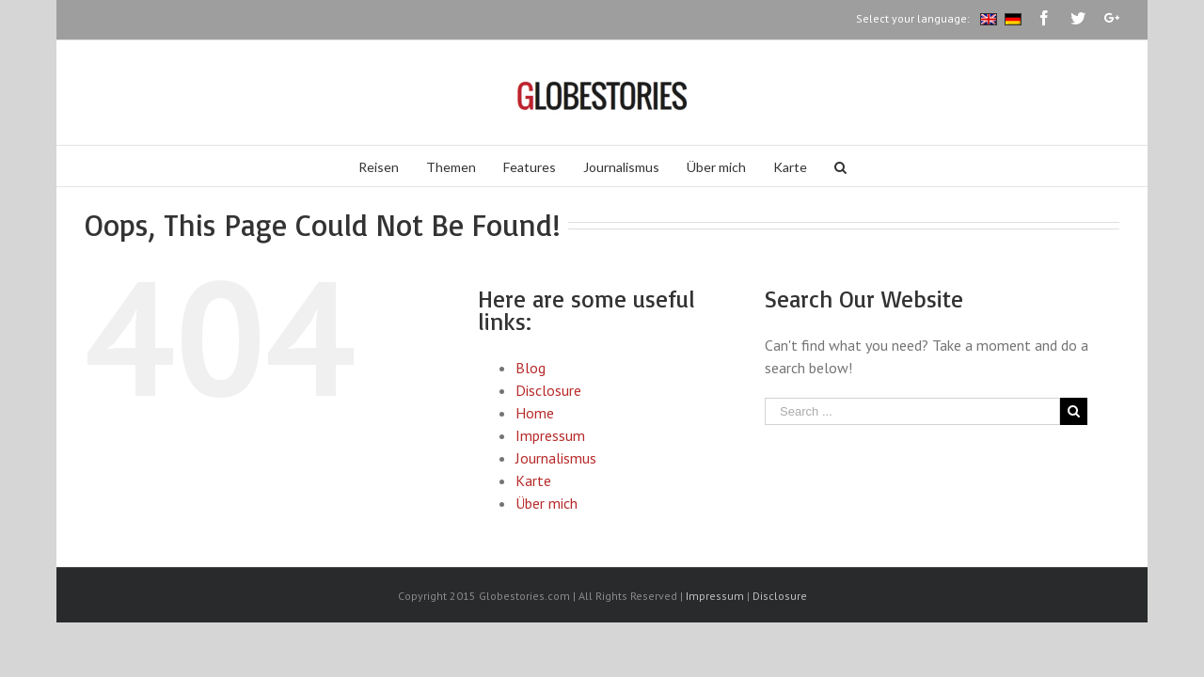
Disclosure (548, 390)
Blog (530, 367)
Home (534, 412)
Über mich (546, 503)
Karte (533, 480)
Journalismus (555, 458)
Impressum (550, 435)
